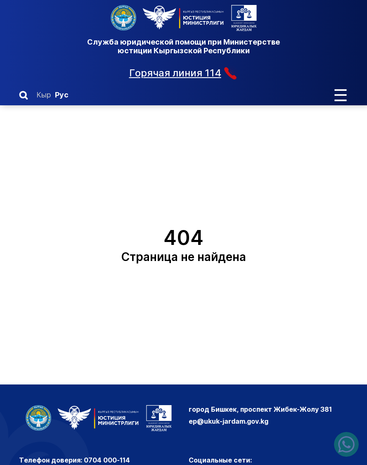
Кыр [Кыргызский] (43, 94)
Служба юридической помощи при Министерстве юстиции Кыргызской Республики (183, 46)
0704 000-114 (107, 460)
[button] (23, 95)
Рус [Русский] (62, 94)
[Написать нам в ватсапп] (346, 444)
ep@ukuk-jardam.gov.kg (228, 421)
